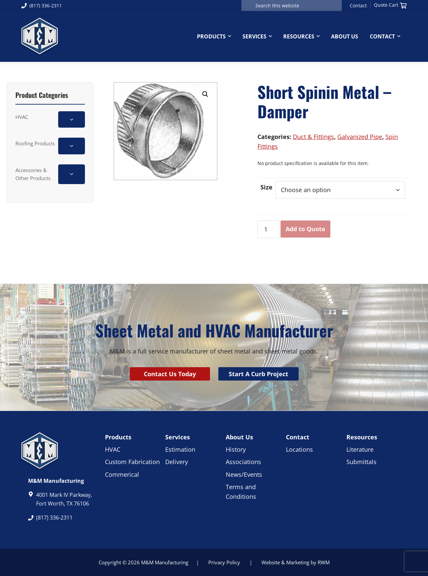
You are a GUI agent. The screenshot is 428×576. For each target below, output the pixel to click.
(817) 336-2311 (41, 5)
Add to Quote (305, 229)
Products (118, 437)
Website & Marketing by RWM (295, 562)
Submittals (361, 462)
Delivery (176, 462)
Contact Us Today (170, 374)
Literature (359, 449)
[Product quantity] (268, 229)
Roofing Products (35, 143)
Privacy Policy (224, 562)
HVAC (21, 117)
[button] (205, 94)
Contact (358, 6)
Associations (243, 462)
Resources (361, 437)
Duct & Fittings (313, 137)
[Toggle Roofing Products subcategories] (71, 146)
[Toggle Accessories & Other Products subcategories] (71, 174)
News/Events (244, 474)
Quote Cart (390, 5)
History (236, 449)
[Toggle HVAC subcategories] (71, 119)
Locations (299, 449)
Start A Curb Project (258, 374)
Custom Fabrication (132, 462)
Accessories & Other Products (32, 174)
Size (266, 187)
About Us (239, 437)
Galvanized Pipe (359, 137)
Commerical (122, 474)
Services (177, 437)
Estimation (180, 449)
